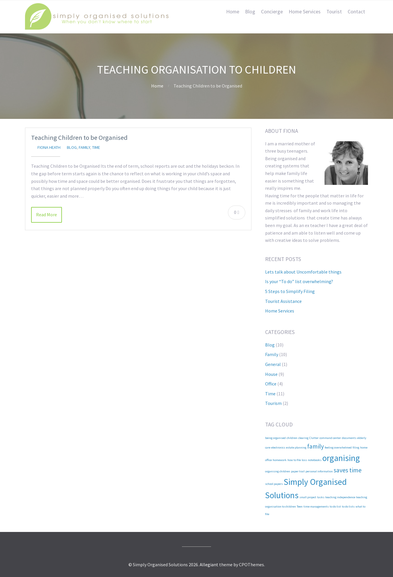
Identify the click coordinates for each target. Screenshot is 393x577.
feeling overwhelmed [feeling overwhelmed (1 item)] (338, 447)
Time (96, 147)
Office (270, 384)
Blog (250, 11)
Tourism (273, 403)
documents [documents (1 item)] (349, 438)
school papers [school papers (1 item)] (274, 484)
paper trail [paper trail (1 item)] (298, 471)
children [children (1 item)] (292, 438)
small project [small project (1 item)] (307, 497)
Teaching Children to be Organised (79, 137)
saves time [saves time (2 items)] (348, 470)
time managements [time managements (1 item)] (316, 506)
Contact (356, 11)
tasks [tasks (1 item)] (320, 497)
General (273, 364)
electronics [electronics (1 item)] (278, 447)
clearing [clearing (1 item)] (303, 438)
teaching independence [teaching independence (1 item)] (340, 497)
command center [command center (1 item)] (330, 438)
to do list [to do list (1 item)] (335, 506)
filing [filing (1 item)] (356, 447)
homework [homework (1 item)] (280, 460)
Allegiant (209, 564)
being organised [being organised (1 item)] (275, 438)
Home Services (305, 11)
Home (232, 11)
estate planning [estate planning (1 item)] (296, 447)
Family (84, 147)
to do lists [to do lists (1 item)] (348, 506)
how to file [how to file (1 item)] (294, 460)
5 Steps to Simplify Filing (290, 291)
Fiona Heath (48, 147)
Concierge (272, 11)
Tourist (334, 11)
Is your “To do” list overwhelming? (299, 281)
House (271, 374)
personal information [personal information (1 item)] (319, 471)
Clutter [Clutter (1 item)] (314, 438)
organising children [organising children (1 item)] (277, 471)
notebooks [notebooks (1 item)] (314, 460)
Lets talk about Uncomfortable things (303, 272)
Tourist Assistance (283, 301)
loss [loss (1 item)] (304, 460)
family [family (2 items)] (315, 446)
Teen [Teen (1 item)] (300, 506)
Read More (46, 214)
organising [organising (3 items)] (341, 458)
